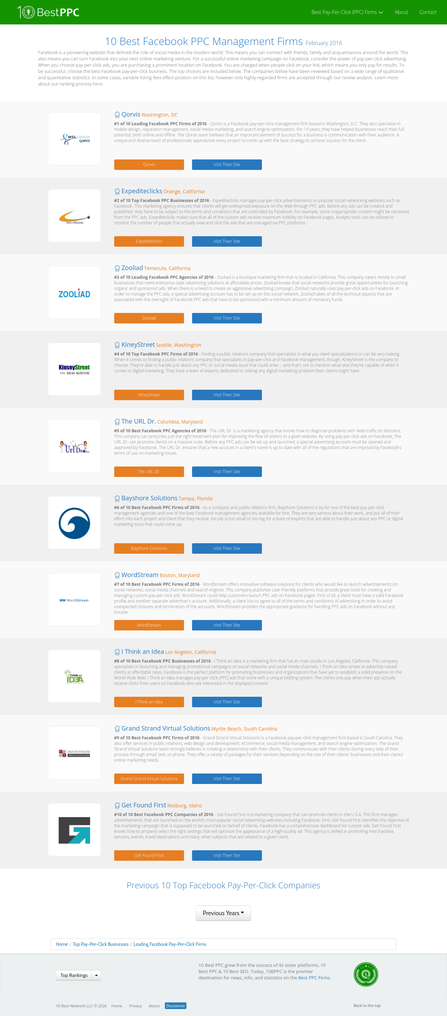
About (401, 12)
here (97, 84)
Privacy (135, 1005)
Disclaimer (175, 1005)
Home (62, 944)
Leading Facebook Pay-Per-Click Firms (169, 944)
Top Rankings (74, 975)
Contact (428, 12)
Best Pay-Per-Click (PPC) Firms (347, 12)
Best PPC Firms (314, 977)
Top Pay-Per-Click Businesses (101, 944)
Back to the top (367, 1005)
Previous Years (223, 913)
